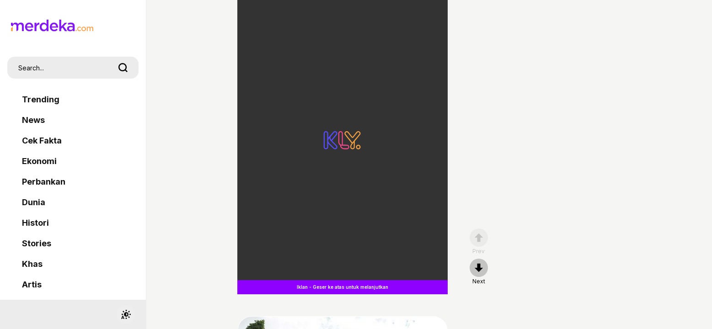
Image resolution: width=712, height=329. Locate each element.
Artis (32, 284)
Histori (35, 223)
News (33, 120)
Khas (32, 264)
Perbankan (43, 181)
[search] (123, 68)
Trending (40, 99)
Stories (36, 243)
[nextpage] (479, 272)
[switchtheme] (126, 314)
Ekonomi (39, 161)
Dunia (33, 202)
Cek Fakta (42, 140)
